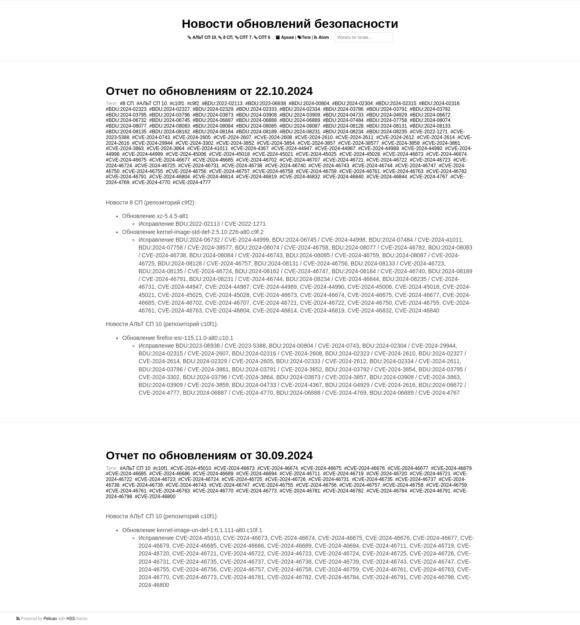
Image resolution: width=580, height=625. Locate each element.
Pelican (50, 618)
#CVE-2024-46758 (273, 171)
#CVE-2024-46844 (386, 177)
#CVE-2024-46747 (415, 166)
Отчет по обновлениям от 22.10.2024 (209, 91)
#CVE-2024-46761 (359, 171)
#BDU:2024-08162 (169, 132)
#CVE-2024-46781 (300, 491)
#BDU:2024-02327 (169, 109)
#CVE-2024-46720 (386, 474)
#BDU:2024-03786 (343, 109)
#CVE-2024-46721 (343, 160)
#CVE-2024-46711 (300, 474)
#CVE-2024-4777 (192, 182)
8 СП (225, 37)
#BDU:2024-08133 (430, 126)
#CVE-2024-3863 (125, 148)
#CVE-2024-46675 (126, 160)
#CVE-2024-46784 (386, 491)
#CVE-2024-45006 (186, 154)
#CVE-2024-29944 (152, 143)
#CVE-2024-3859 (400, 143)
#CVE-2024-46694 (256, 474)
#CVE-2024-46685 (213, 160)
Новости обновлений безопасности (290, 23)
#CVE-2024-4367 (249, 148)
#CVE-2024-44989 (378, 148)
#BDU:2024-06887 (213, 120)
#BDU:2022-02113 (222, 103)
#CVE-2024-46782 (446, 171)
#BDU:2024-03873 (213, 115)
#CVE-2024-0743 (151, 137)
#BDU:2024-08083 (169, 126)
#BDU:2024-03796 (169, 115)
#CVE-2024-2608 (273, 137)
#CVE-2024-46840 (343, 177)
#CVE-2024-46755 (142, 171)
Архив (285, 37)
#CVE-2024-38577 (358, 143)
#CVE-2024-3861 (441, 143)
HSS (71, 618)
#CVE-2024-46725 (155, 166)
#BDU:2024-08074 (430, 120)
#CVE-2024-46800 (155, 496)
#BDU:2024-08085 (256, 126)
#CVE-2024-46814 (213, 177)
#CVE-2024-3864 (166, 148)
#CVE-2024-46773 (256, 491)
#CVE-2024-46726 (285, 479)
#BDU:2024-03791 (386, 109)
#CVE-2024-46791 (126, 177)
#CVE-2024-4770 (151, 182)
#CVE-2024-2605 (192, 137)
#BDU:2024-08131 (386, 126)
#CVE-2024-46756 (186, 171)
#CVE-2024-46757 (229, 171)
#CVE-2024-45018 (229, 154)
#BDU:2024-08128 (343, 126)
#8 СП (127, 103)
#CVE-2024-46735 (372, 479)
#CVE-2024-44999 (142, 154)
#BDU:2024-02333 (256, 109)
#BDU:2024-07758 (386, 120)
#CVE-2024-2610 (314, 137)
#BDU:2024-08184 (213, 132)
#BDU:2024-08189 (256, 132)
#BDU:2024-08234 (343, 132)
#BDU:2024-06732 (126, 120)
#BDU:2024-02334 (300, 109)
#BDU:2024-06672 (430, 115)
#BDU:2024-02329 (213, 109)
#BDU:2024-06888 (256, 120)
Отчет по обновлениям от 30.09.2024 (209, 455)
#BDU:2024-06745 (169, 120)
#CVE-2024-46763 (403, 171)
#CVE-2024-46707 (300, 160)
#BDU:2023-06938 (265, 103)
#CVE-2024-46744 (372, 166)
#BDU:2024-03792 (430, 109)
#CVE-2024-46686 (169, 474)
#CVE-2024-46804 (169, 177)
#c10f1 (176, 103)
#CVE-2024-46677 (169, 160)
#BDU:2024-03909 (300, 115)
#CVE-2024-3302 (195, 143)
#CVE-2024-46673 (403, 154)
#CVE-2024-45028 (359, 154)
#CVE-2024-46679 (451, 468)
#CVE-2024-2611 (355, 137)
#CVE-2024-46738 (241, 166)
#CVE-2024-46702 (256, 160)
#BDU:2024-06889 (300, 120)
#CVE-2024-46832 (300, 177)
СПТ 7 (243, 37)
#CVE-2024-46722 (386, 160)
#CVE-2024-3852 (235, 143)
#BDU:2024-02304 (352, 103)
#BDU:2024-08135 (126, 132)
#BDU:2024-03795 (126, 115)
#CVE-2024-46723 (430, 160)
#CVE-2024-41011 (207, 148)
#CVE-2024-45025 (316, 154)
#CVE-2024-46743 (329, 166)
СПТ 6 (262, 37)
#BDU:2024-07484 (343, 120)
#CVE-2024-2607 (232, 137)
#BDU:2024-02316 (439, 103)
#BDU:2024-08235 (386, 132)
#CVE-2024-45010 (190, 468)
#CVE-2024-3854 (276, 143)
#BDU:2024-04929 (386, 115)
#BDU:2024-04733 (343, 115)
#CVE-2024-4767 (429, 177)
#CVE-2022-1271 (429, 132)
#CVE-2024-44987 (335, 148)
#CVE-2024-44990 (422, 148)
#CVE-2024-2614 (436, 137)
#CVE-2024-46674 (446, 154)
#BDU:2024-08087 (300, 126)
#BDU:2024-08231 (300, 132)
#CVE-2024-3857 (317, 143)
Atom (321, 37)
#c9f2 (193, 103)
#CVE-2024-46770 (213, 491)
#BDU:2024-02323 (126, 109)
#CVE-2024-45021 (273, 154)
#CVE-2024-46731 (198, 166)
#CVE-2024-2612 (395, 137)
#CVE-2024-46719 (343, 474)
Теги (304, 37)
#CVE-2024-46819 (256, 177)
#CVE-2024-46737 (415, 479)
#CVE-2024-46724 (198, 479)
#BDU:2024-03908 (256, 115)
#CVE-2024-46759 (316, 171)
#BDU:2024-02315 (395, 103)
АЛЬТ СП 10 (201, 37)
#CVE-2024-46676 (364, 468)
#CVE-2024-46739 (142, 485)
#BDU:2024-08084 (213, 126)
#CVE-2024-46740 (285, 166)
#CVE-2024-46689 (213, 474)
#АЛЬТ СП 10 (152, 103)
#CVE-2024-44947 (291, 148)
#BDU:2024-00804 (309, 103)
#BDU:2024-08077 (126, 126)
